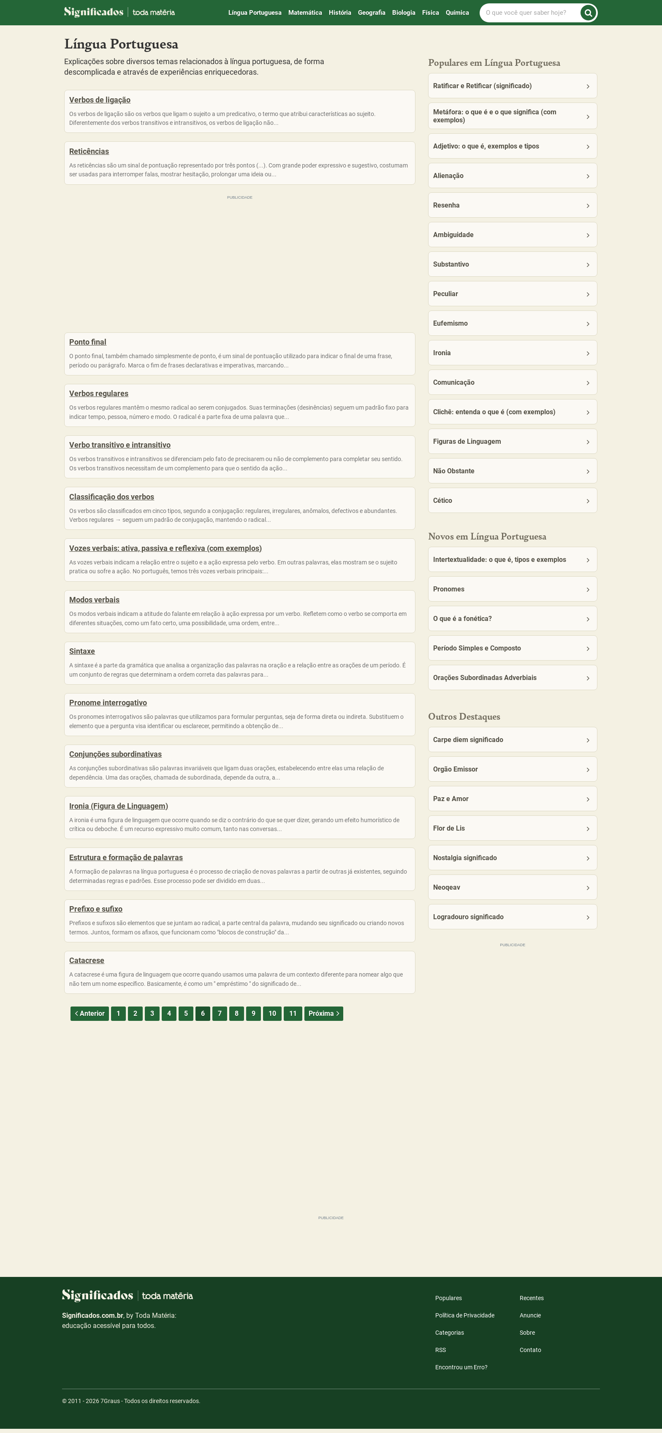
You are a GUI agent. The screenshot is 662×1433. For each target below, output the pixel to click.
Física (430, 12)
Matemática (305, 12)
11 (293, 1101)
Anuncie (530, 1319)
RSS (440, 1354)
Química (457, 12)
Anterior (89, 1101)
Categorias (449, 1336)
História (340, 12)
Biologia (403, 12)
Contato (530, 1354)
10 (272, 1101)
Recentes (532, 1302)
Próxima (325, 1101)
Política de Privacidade (464, 1319)
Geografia (371, 12)
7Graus (110, 1405)
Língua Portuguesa (255, 12)
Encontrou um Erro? (461, 1371)
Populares (448, 1302)
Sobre (527, 1336)
